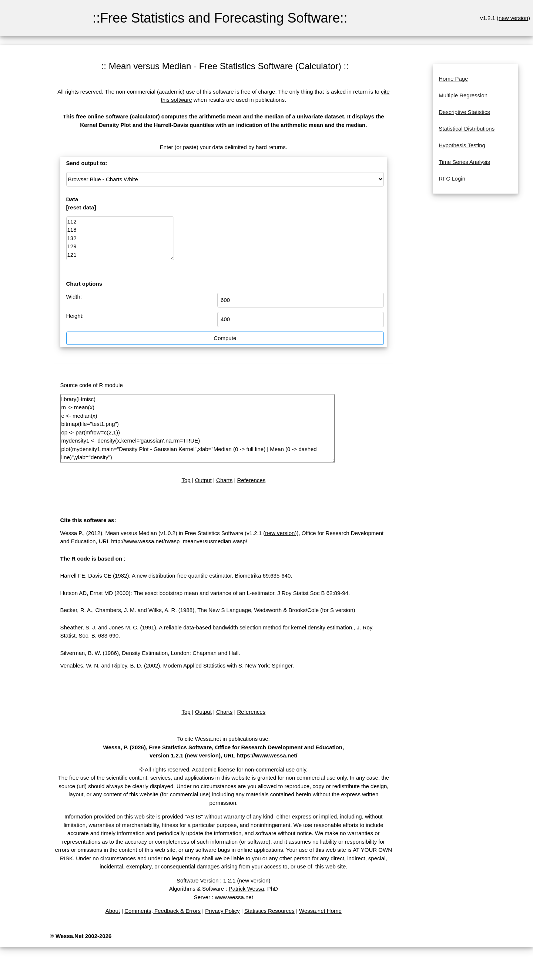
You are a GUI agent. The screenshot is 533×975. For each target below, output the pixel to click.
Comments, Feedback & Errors (162, 911)
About (112, 911)
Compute (225, 338)
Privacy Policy (222, 911)
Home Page (453, 78)
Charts (224, 480)
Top (185, 480)
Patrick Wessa (246, 888)
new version (513, 18)
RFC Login (452, 178)
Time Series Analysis (464, 162)
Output (203, 480)
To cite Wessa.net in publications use (222, 739)
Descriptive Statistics (464, 112)
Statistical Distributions (467, 128)
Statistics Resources (269, 911)
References (251, 480)
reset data (81, 207)
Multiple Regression (463, 95)
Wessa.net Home (320, 911)
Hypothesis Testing (462, 145)
